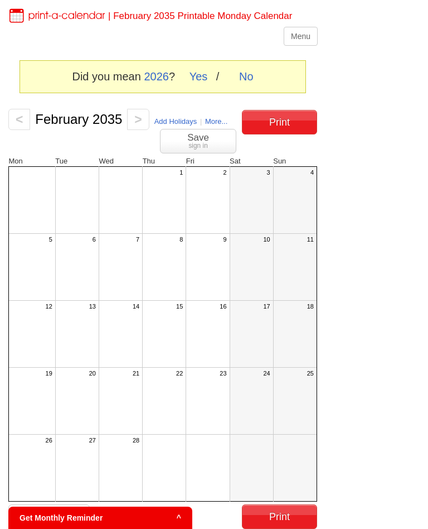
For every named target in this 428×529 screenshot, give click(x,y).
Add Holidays (175, 121)
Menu (300, 36)
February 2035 (78, 119)
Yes (198, 76)
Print (279, 122)
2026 (156, 76)
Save (198, 141)
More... (216, 121)
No (246, 76)
